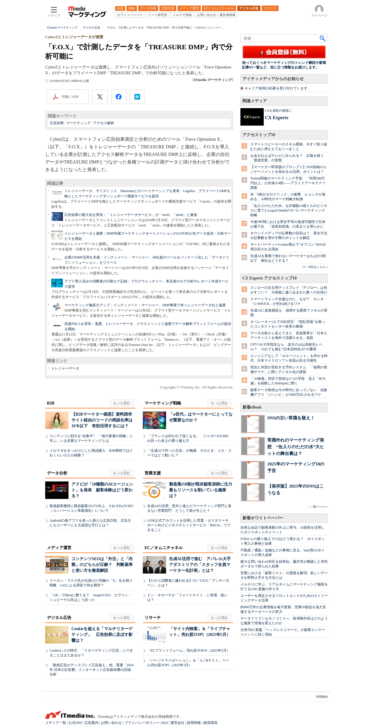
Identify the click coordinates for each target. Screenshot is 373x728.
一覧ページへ (319, 506)
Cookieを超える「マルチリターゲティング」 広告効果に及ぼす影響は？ (102, 635)
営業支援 (153, 473)
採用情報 (194, 723)
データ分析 (57, 473)
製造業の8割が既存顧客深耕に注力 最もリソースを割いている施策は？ (202, 490)
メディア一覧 (55, 723)
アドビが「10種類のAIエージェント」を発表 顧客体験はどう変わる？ (102, 490)
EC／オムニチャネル (164, 548)
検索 (323, 38)
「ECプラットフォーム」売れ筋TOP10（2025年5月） (188, 650)
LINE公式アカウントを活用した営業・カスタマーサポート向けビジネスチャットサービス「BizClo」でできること (189, 525)
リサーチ (153, 618)
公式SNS (75, 723)
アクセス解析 (103, 123)
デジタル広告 (59, 618)
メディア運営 (59, 548)
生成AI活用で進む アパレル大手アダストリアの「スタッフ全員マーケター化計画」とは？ (200, 565)
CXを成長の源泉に (278, 110)
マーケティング (78, 123)
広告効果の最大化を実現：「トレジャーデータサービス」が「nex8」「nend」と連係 (130, 215)
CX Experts (276, 117)
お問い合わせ (111, 723)
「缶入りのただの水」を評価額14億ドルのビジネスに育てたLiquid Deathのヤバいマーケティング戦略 (288, 210)
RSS (165, 723)
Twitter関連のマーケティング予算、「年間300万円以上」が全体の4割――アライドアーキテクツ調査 (288, 183)
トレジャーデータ (65, 368)
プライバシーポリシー (141, 723)
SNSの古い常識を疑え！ (291, 417)
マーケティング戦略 (163, 403)
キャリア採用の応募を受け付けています (275, 88)
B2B (50, 403)
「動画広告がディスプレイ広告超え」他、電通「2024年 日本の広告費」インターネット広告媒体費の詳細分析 (91, 669)
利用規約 (322, 696)
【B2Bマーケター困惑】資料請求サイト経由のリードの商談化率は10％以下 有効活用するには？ (102, 420)
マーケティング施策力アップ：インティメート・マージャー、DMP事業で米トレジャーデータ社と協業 (145, 305)
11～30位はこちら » (315, 266)
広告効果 (57, 123)
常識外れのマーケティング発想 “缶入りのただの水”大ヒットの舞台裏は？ (295, 446)
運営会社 (177, 723)
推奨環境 (210, 723)
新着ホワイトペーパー (262, 518)
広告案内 (91, 723)
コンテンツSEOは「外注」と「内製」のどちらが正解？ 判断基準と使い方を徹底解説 (102, 565)
